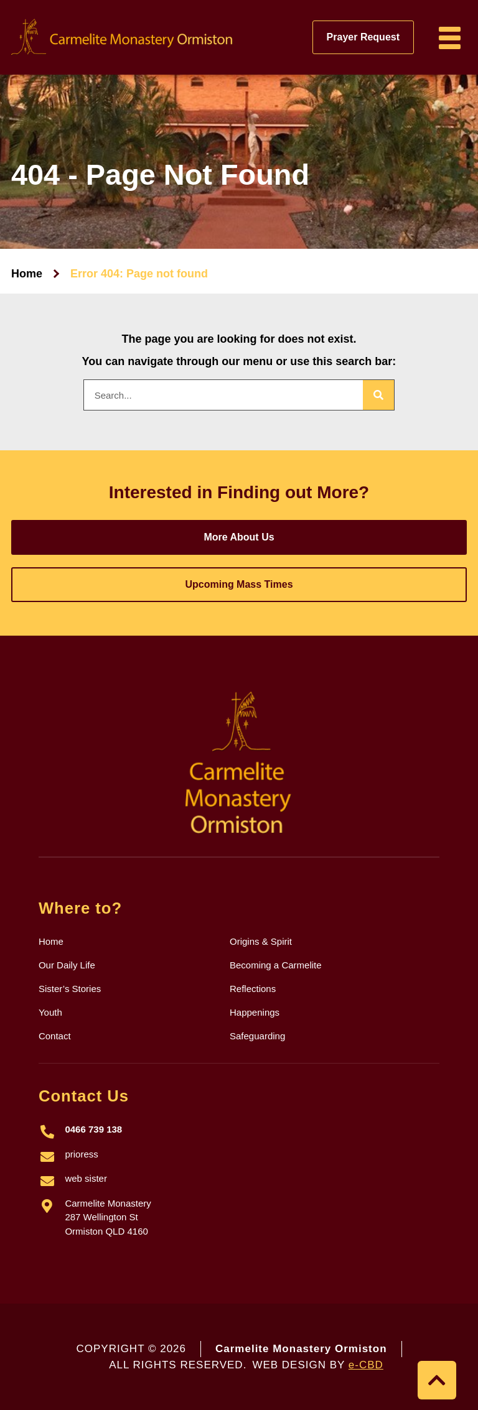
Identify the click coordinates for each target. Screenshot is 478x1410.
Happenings (254, 1012)
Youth (50, 1012)
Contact (55, 1036)
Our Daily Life (67, 965)
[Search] (378, 395)
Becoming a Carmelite (276, 965)
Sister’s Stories (70, 988)
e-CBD (366, 1365)
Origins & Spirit (261, 941)
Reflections (253, 988)
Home (26, 273)
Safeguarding (257, 1036)
